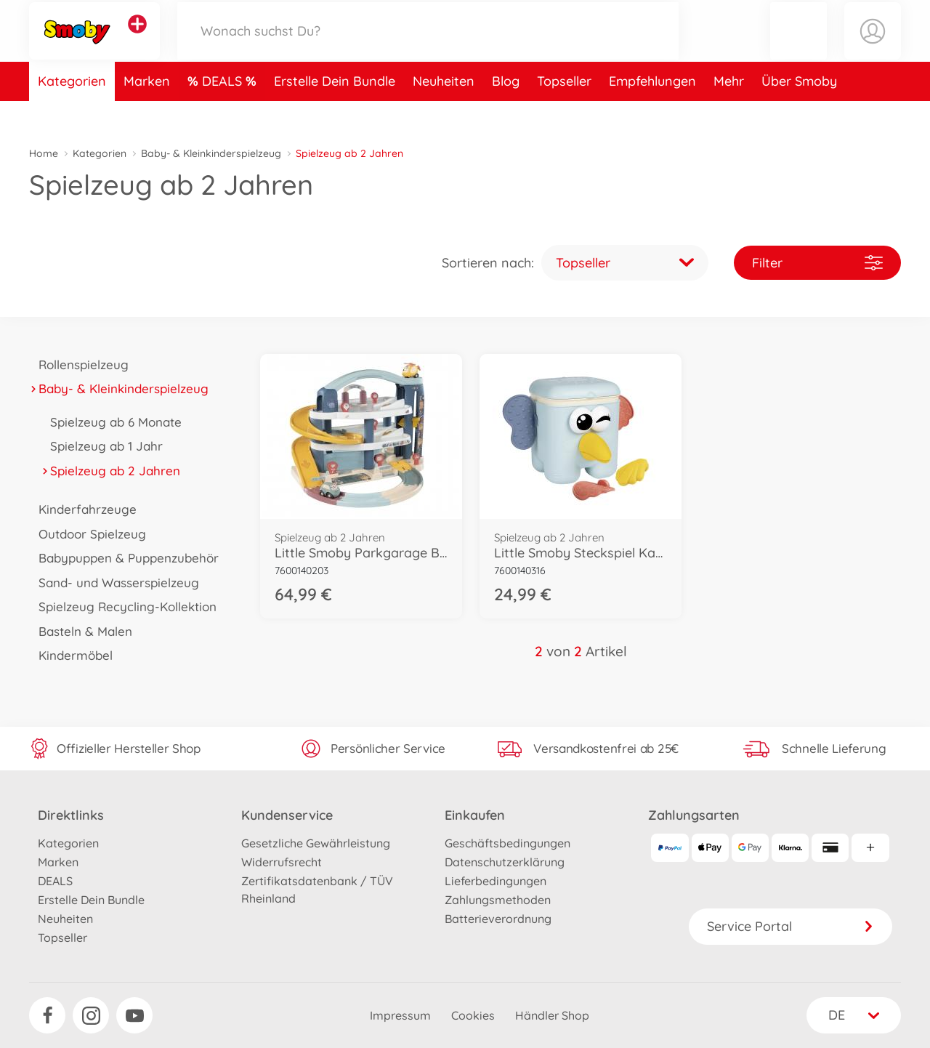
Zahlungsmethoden (498, 899)
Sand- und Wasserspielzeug (114, 582)
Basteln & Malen (80, 631)
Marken (147, 111)
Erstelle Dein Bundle (334, 111)
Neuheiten (443, 111)
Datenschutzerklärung (505, 862)
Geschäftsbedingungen (507, 843)
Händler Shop (552, 1015)
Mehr (728, 111)
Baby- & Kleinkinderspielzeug (211, 153)
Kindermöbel (71, 655)
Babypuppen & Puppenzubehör (124, 557)
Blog (505, 111)
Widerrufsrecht (281, 862)
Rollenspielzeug (79, 364)
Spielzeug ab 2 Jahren (110, 470)
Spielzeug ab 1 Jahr (102, 446)
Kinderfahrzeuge (83, 509)
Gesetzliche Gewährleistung (315, 843)
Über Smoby (799, 111)
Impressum (400, 1015)
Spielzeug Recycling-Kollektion (123, 606)
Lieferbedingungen (495, 881)
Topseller (564, 111)
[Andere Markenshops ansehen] (137, 39)
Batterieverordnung (498, 918)
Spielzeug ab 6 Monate (111, 422)
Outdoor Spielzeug (87, 533)
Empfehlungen (652, 111)
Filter (817, 263)
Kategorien (72, 111)
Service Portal (790, 926)
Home (43, 153)
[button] (798, 46)
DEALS (224, 111)
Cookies (473, 1015)
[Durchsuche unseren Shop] (428, 46)
